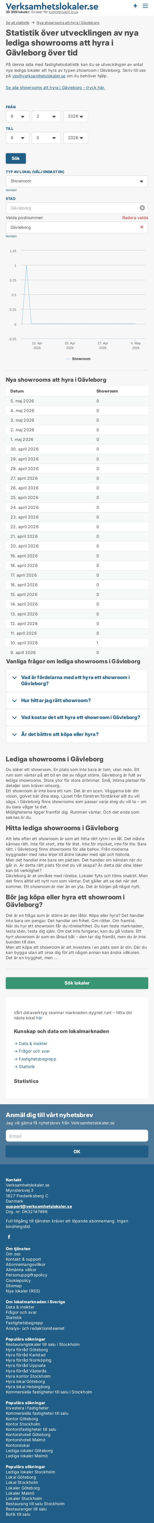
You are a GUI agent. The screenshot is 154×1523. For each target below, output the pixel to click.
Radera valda (135, 217)
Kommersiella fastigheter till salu (37, 1413)
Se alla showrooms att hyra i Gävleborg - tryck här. (55, 87)
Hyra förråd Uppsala (26, 1365)
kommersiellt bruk (63, 12)
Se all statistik (17, 22)
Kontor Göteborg (22, 1418)
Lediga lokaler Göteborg (29, 1450)
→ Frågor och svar (32, 1051)
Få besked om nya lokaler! (135, 6)
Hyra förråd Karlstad (26, 1354)
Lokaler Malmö (20, 1493)
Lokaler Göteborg (23, 1487)
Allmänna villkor (21, 1269)
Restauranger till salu (26, 1508)
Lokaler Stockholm (24, 1498)
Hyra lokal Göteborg (25, 1381)
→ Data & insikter (30, 1043)
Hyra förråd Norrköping (28, 1360)
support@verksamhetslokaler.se (39, 1206)
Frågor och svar (21, 1312)
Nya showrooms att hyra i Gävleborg (68, 23)
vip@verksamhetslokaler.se (39, 75)
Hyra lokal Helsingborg (28, 1386)
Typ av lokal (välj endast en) (35, 172)
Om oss (13, 1253)
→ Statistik (24, 1066)
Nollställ (11, 190)
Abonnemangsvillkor (26, 1264)
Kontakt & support (23, 1259)
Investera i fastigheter (27, 1407)
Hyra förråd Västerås (26, 1370)
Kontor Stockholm (23, 1423)
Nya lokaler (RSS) (23, 1290)
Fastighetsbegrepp (24, 1322)
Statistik (14, 1317)
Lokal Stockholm (22, 1482)
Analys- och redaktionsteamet (35, 1328)
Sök (16, 158)
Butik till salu (18, 1514)
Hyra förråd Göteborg (27, 1349)
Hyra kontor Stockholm (28, 1376)
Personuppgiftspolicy (26, 1274)
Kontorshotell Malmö (25, 1439)
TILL (9, 128)
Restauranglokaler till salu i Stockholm (43, 1344)
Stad (10, 198)
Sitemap (14, 1285)
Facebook (9, 1237)
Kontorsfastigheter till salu (31, 1429)
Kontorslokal (17, 1445)
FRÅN (11, 107)
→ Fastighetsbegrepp (35, 1058)
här (39, 1017)
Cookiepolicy (18, 1280)
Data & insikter (20, 1306)
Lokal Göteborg (21, 1477)
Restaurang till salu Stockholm (35, 1503)
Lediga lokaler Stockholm (30, 1471)
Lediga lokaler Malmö (27, 1455)
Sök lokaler (77, 983)
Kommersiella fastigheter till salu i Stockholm (49, 1391)
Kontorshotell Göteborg (28, 1434)
